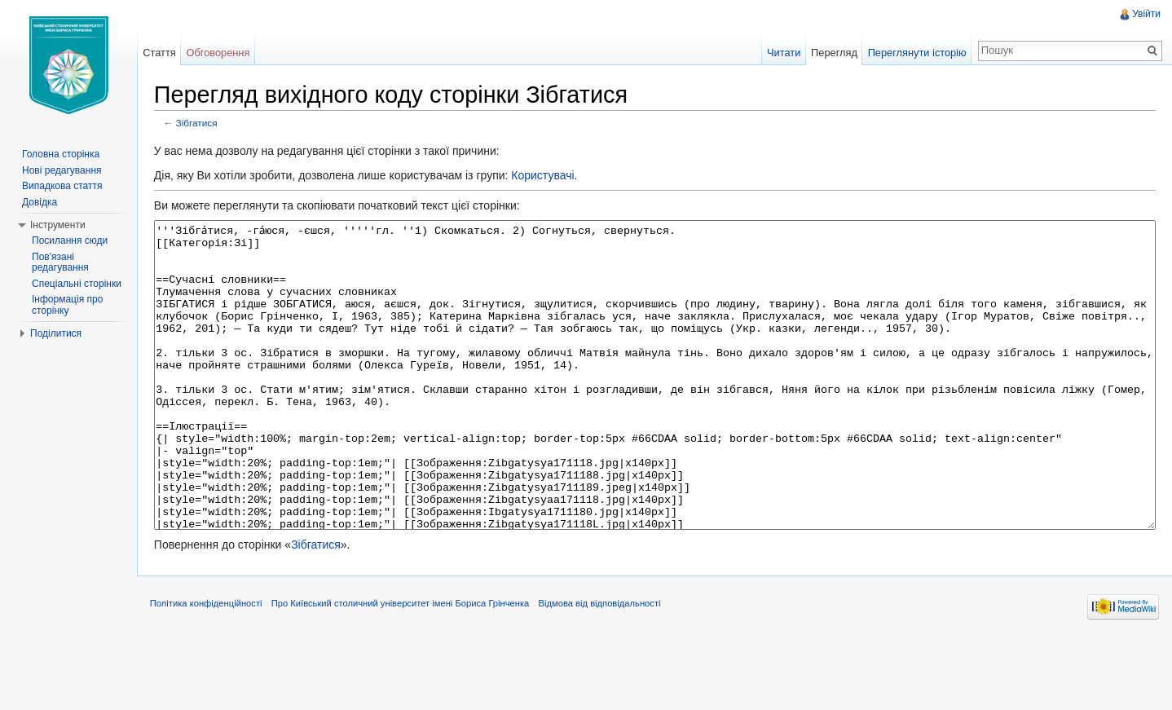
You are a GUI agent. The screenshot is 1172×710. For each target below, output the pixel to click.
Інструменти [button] (58, 225)
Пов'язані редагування (60, 262)
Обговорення (225, 52)
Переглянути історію (914, 52)
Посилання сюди (70, 240)
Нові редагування (62, 170)
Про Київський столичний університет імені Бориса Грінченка (410, 672)
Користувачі (552, 176)
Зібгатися (206, 124)
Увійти (1144, 14)
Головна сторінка (60, 154)
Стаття (165, 52)
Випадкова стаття (62, 186)
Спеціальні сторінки (76, 283)
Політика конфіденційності (216, 672)
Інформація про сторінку (67, 304)
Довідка (39, 202)
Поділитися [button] (56, 333)
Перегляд (831, 52)
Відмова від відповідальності (610, 672)
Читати (780, 52)
